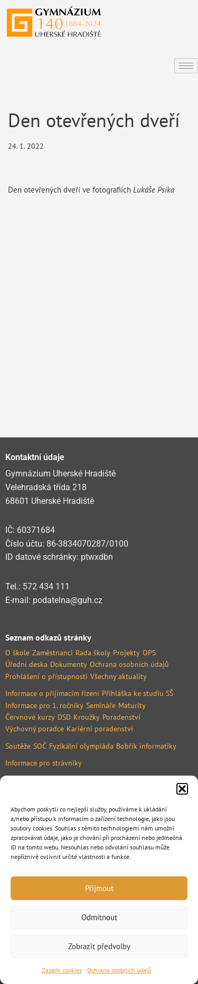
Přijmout (99, 888)
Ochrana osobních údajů (119, 970)
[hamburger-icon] (186, 65)
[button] (182, 789)
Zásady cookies (62, 970)
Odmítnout (99, 917)
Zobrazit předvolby (99, 946)
